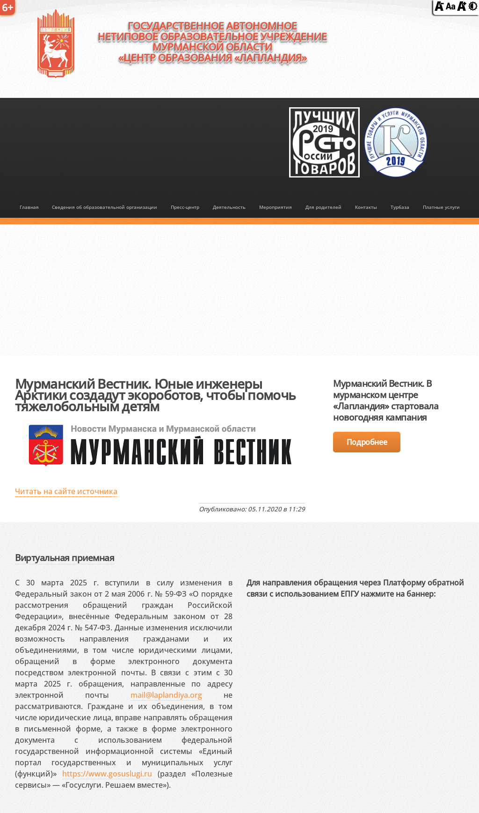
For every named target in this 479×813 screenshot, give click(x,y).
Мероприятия (275, 207)
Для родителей (323, 207)
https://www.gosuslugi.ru (107, 774)
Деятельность (229, 207)
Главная (29, 207)
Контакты (366, 207)
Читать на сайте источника (66, 491)
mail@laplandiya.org (166, 695)
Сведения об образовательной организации (104, 207)
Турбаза (400, 207)
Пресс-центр (185, 207)
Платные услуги (441, 207)
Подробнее (367, 442)
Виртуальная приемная (64, 557)
